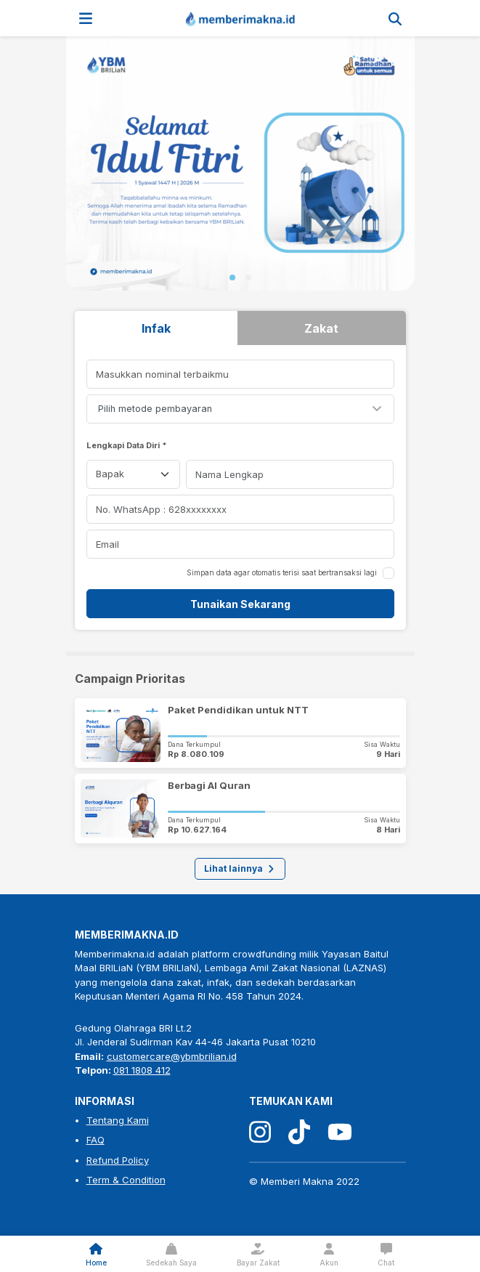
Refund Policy (117, 1160)
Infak (156, 328)
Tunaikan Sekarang (240, 604)
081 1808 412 (142, 1070)
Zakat (321, 328)
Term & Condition (126, 1180)
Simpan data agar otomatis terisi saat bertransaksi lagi (282, 572)
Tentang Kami (117, 1120)
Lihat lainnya (240, 868)
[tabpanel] (240, 489)
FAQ (95, 1140)
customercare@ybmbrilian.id (172, 1056)
